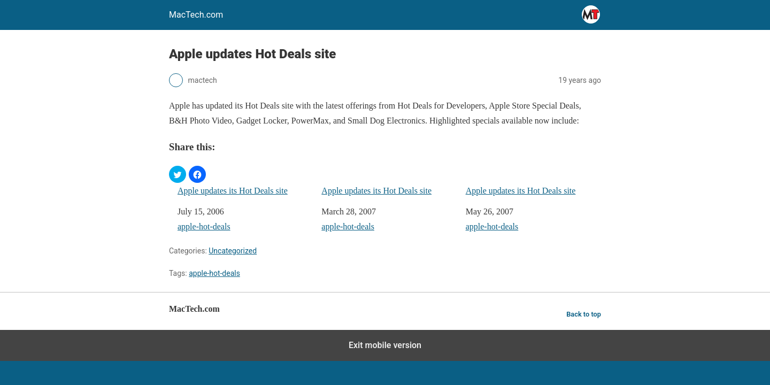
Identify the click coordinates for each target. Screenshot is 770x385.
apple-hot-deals (204, 226)
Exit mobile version (385, 345)
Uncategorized (233, 251)
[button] (177, 174)
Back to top (583, 314)
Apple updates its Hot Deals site (233, 190)
